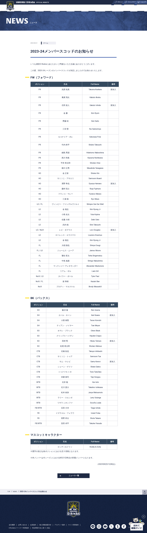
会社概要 (12, 525)
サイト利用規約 (77, 525)
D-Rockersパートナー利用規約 (20, 528)
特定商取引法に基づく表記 (43, 528)
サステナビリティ (105, 8)
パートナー (122, 8)
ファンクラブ (49, 8)
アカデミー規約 (62, 525)
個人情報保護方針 (47, 525)
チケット (24, 8)
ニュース (77, 8)
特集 (134, 8)
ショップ (64, 8)
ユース (89, 8)
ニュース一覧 (73, 476)
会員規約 (34, 525)
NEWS (16, 492)
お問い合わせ (23, 525)
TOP (9, 492)
